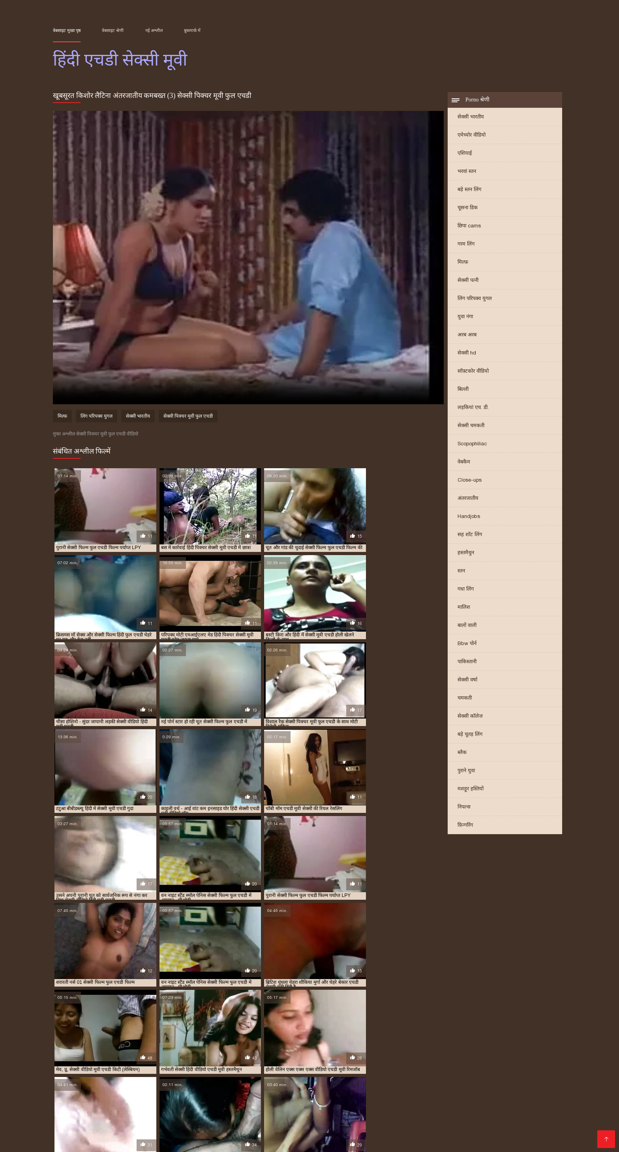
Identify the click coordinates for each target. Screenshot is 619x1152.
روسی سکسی (152, 1134)
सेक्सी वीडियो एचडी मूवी (199, 1073)
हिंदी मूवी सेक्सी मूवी (98, 1102)
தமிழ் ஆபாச (193, 1134)
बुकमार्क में (192, 30)
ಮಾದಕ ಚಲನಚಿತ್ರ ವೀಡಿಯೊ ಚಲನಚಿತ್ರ (259, 1115)
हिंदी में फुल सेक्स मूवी (314, 1109)
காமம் (61, 1102)
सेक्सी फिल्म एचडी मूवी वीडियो (92, 1069)
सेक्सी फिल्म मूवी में (301, 1134)
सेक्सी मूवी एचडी (341, 1069)
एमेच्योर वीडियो (472, 136)
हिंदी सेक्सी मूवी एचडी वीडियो (151, 1082)
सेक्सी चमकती (471, 426)
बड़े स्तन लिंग (469, 190)
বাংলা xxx (441, 1134)
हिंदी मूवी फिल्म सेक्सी (451, 1121)
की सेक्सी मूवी (518, 1128)
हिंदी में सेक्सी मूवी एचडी (267, 1078)
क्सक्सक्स (384, 1115)
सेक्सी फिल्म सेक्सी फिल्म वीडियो (168, 1115)
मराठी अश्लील (337, 1102)
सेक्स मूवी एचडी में (406, 1065)
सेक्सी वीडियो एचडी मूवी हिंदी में (250, 1073)
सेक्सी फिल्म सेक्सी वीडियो (405, 1096)
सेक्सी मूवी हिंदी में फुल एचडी (151, 1073)
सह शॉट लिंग (470, 535)
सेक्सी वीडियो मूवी (349, 1134)
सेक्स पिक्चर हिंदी (501, 1121)
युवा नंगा (465, 317)
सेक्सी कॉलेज (470, 717)
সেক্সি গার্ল (474, 1102)
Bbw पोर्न (467, 644)
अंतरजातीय (468, 499)
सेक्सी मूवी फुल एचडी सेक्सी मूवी (513, 1069)
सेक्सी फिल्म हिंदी (412, 1128)
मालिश (464, 608)
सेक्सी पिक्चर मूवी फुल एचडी (188, 417)
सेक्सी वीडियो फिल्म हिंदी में (355, 1128)
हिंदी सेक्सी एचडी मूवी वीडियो (409, 1078)
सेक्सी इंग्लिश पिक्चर (399, 1134)
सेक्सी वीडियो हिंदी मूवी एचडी (349, 1073)
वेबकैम (464, 462)
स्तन (461, 571)
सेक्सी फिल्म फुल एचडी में (197, 1069)
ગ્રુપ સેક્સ (450, 1128)
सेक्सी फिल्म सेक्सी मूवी (102, 1134)
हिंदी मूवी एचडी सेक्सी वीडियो (218, 1078)
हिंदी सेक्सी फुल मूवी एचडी (513, 1078)
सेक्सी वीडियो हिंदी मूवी (127, 1140)
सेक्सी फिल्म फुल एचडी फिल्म (147, 1069)
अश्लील (187, 1128)
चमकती (465, 699)
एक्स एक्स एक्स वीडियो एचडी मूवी (80, 1065)
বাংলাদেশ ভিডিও (435, 1102)
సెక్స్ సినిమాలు (351, 1096)
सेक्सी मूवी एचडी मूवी (378, 1069)
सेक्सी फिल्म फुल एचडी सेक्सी (247, 1069)
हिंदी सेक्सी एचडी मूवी (362, 1078)
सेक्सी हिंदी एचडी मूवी (445, 1073)
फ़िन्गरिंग (465, 826)
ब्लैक (462, 753)
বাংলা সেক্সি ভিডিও (78, 1096)
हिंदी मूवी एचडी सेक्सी (171, 1078)
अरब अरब (467, 335)
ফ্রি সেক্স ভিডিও (482, 1109)
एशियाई (465, 154)
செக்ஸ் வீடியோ (295, 1102)
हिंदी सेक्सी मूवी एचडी (103, 1082)
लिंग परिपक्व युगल (475, 299)
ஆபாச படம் (508, 1102)
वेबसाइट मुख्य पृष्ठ (67, 30)
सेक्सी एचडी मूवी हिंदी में (447, 1065)
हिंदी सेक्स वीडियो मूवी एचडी (316, 1078)
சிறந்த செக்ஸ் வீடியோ (347, 1140)
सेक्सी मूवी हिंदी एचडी (104, 1073)
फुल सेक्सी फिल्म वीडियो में (157, 1121)
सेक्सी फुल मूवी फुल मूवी (228, 1128)
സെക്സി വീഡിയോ (289, 1128)
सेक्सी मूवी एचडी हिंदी (418, 1069)
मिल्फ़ (463, 263)
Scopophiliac (472, 444)
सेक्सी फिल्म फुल (525, 1134)
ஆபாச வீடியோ (347, 1121)
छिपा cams (469, 226)
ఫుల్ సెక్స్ (450, 1115)
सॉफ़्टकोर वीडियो (473, 372)
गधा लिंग (466, 590)
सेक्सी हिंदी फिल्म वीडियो (245, 1134)
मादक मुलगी (483, 1128)
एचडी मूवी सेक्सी (169, 1065)
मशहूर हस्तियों (471, 789)
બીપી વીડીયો (157, 1096)
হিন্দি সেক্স (191, 1096)
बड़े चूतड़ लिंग (470, 735)
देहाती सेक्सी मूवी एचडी (334, 1065)
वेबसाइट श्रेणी (113, 30)
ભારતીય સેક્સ (524, 1109)
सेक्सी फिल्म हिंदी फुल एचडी (299, 1069)
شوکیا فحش (109, 1115)
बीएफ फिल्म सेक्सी (480, 1134)
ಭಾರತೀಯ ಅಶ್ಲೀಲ (149, 1102)
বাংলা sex (454, 1096)
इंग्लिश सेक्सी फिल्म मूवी (339, 1115)
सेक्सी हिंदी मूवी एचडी (486, 1073)
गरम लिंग (466, 245)
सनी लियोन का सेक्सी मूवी (428, 1109)
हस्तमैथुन (466, 553)
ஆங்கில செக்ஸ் (229, 1096)
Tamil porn (190, 1102)
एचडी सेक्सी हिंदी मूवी (292, 1065)
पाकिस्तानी (467, 662)
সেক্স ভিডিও (115, 1109)
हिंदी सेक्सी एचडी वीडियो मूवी (462, 1078)
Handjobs (469, 517)
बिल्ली (463, 390)
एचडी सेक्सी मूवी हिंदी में (249, 1065)
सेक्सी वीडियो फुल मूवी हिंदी (251, 1109)
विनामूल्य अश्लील (291, 1140)
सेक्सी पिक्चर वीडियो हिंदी (237, 1140)
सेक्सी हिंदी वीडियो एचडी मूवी (533, 1073)
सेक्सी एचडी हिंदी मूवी (490, 1065)
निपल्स (464, 808)
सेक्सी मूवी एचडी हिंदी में (462, 1069)
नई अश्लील (154, 30)
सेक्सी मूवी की (82, 1128)
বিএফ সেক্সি (122, 1096)
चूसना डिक (468, 208)
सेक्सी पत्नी (468, 281)
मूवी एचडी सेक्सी (372, 1065)
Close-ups (470, 481)
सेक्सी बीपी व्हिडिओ (494, 1096)
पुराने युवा (466, 771)
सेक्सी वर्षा (467, 680)
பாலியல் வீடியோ (383, 1102)
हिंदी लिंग (203, 1121)
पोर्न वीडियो (203, 1109)
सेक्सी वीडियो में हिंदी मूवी (239, 1102)
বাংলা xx (78, 1115)
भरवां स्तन (467, 172)
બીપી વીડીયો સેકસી (160, 1109)
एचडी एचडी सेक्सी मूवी (131, 1065)
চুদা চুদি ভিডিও (308, 1096)
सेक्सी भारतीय (471, 117)
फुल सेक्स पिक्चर (542, 1096)
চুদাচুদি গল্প (270, 1096)
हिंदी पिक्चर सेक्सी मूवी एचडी (76, 1078)
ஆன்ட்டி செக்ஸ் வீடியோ (286, 1121)
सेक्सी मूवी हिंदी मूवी (398, 1121)
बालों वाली (467, 626)
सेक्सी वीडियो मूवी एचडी (301, 1073)
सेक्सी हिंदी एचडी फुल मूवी (400, 1073)
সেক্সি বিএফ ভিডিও (369, 1109)
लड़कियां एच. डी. (473, 408)
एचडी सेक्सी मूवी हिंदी (206, 1065)
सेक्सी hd (467, 353)
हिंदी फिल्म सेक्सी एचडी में (127, 1078)
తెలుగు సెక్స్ (232, 1121)
